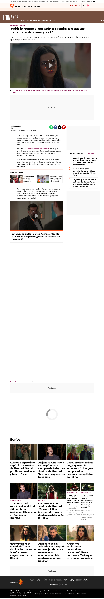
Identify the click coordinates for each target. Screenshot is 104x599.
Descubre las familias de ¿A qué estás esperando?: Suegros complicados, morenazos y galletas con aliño (80, 470)
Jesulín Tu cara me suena (19, 1)
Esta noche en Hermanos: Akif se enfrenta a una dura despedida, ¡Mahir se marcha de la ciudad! (36, 237)
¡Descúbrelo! (15, 502)
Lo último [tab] (89, 154)
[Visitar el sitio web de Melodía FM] (85, 581)
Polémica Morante (32, 1)
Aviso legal (38, 591)
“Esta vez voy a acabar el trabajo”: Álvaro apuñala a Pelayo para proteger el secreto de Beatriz (87, 502)
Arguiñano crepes (43, 1)
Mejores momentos (29, 21)
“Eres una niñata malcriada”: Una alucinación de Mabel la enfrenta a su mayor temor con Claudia (23, 551)
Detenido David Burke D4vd (57, 1)
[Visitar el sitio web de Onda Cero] (72, 581)
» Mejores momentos (38, 383)
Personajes (43, 21)
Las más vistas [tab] (76, 154)
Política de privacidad (50, 591)
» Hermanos (26, 383)
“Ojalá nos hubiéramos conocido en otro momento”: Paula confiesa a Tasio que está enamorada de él (80, 551)
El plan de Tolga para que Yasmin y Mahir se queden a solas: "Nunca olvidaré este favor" (50, 92)
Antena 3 (13, 383)
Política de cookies (64, 591)
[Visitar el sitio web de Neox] (45, 581)
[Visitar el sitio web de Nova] (52, 581)
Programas (22, 10)
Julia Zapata (16, 127)
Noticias (32, 10)
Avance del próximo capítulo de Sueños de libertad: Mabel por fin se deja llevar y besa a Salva (22, 469)
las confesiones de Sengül (37, 150)
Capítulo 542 (72, 494)
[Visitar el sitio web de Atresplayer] (55, 585)
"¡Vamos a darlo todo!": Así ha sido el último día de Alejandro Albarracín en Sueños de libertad (23, 511)
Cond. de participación (78, 591)
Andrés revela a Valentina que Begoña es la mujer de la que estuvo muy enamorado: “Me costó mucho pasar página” (51, 553)
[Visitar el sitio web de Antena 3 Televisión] (32, 581)
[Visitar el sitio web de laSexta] (39, 581)
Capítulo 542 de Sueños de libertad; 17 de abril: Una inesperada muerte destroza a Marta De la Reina (51, 511)
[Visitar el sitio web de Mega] (59, 581)
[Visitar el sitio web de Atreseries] (65, 581)
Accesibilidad (81, 594)
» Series (19, 383)
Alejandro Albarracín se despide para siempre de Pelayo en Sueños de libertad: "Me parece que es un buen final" (51, 470)
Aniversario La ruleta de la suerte (75, 1)
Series (12, 10)
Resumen (42, 502)
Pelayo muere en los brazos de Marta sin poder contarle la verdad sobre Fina (73, 500)
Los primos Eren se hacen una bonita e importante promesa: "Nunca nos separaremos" (85, 162)
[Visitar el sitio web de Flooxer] (65, 585)
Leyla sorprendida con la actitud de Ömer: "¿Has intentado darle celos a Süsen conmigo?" (84, 184)
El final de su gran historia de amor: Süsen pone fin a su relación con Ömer (85, 173)
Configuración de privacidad (44, 594)
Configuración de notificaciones (65, 594)
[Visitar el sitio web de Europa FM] (79, 581)
